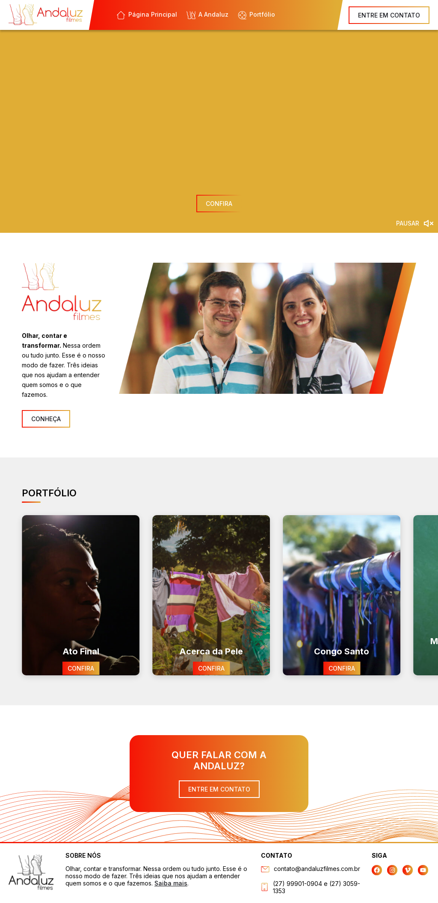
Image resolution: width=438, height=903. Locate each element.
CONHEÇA (46, 418)
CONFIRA (219, 203)
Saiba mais (170, 883)
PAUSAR (407, 223)
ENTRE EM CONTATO (389, 15)
